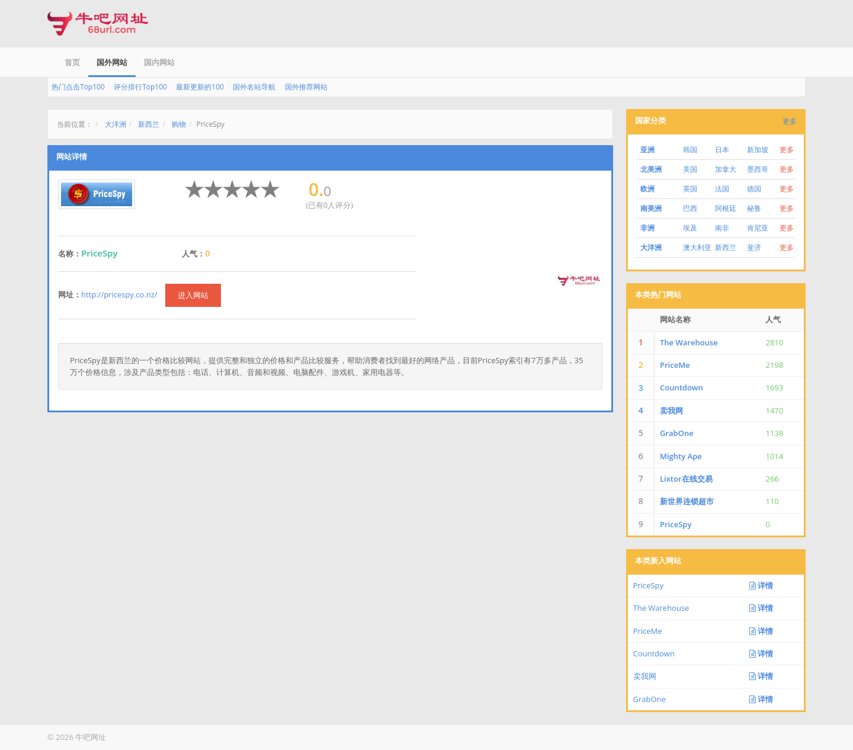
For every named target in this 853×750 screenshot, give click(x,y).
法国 (722, 189)
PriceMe (675, 365)
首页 (72, 62)
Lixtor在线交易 (686, 478)
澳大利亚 (697, 247)
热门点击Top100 (78, 87)
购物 (179, 124)
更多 (790, 121)
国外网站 (112, 62)
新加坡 (757, 150)
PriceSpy (675, 524)
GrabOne (677, 433)
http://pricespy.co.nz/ (119, 294)
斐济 (754, 247)
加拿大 (725, 169)
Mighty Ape (681, 456)
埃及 (690, 228)
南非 (722, 228)
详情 (761, 585)
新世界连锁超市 (687, 501)
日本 (722, 150)
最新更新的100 (200, 87)
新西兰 (148, 124)
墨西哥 (757, 169)
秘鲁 (754, 208)
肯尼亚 (757, 228)
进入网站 (193, 295)
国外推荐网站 (306, 87)
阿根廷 (725, 208)
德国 (754, 189)
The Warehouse (689, 342)
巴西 (690, 208)
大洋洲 (115, 124)
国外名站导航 (254, 87)
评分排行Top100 (140, 87)
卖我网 (671, 410)
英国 (690, 189)
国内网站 (159, 62)
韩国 (690, 150)
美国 (690, 169)
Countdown (681, 387)
